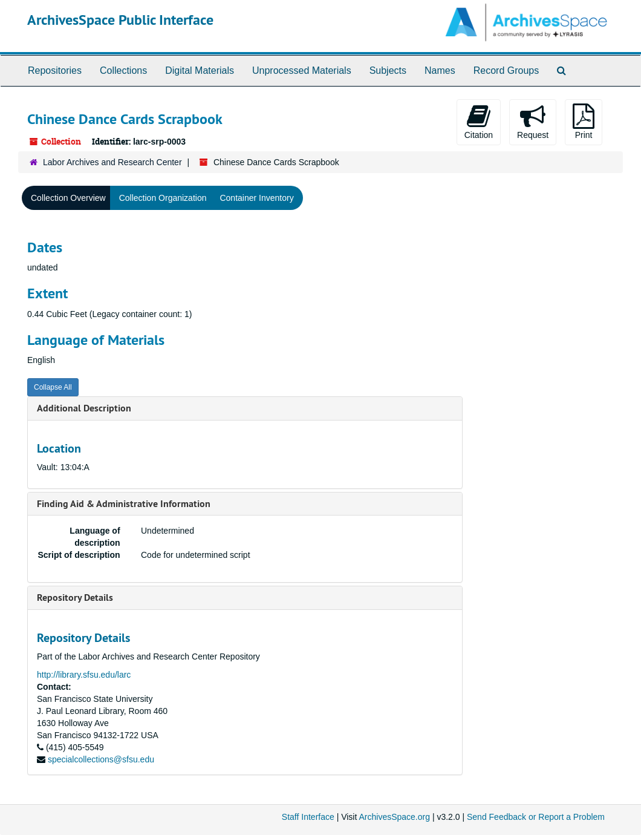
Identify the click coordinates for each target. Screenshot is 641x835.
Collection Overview (68, 198)
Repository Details (75, 597)
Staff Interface (308, 817)
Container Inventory (256, 198)
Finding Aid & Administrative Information (123, 503)
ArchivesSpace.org (394, 817)
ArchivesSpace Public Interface (120, 19)
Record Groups (506, 70)
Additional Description (84, 408)
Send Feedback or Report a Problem (536, 817)
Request (532, 121)
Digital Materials (199, 70)
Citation (478, 121)
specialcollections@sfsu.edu (101, 759)
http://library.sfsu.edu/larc (84, 674)
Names (440, 70)
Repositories (55, 70)
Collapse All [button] (53, 387)
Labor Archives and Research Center (112, 162)
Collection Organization (163, 198)
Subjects (387, 70)
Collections (123, 70)
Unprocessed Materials (301, 70)
